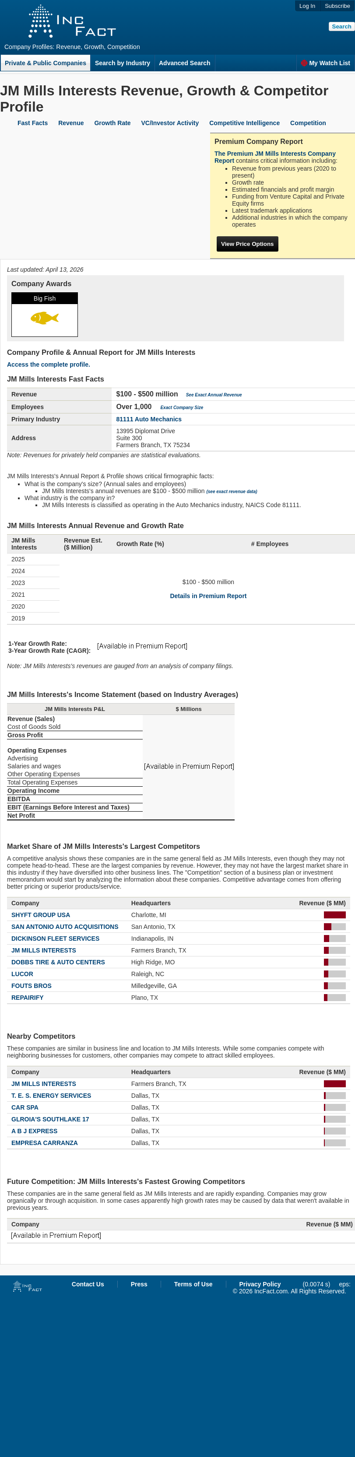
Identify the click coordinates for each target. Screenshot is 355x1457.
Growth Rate (112, 122)
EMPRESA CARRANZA (44, 1142)
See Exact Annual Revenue (214, 394)
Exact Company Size (181, 407)
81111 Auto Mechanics (149, 419)
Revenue (71, 122)
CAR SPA (25, 1107)
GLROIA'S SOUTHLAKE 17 (50, 1119)
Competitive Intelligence (244, 122)
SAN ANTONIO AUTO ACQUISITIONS (65, 926)
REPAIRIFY (27, 997)
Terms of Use (193, 1284)
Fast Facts (33, 122)
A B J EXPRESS (34, 1131)
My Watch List (325, 63)
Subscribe (337, 6)
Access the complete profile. (48, 364)
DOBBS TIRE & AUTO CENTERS (58, 962)
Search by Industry (122, 63)
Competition (308, 122)
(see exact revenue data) (231, 491)
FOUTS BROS (31, 985)
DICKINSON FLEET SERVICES (55, 938)
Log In (307, 6)
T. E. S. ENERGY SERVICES (51, 1095)
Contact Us (88, 1284)
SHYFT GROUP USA (40, 914)
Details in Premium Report (208, 595)
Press (139, 1284)
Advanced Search (185, 63)
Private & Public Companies (45, 63)
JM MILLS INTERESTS (43, 950)
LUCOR (22, 973)
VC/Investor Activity (170, 122)
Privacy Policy (260, 1284)
